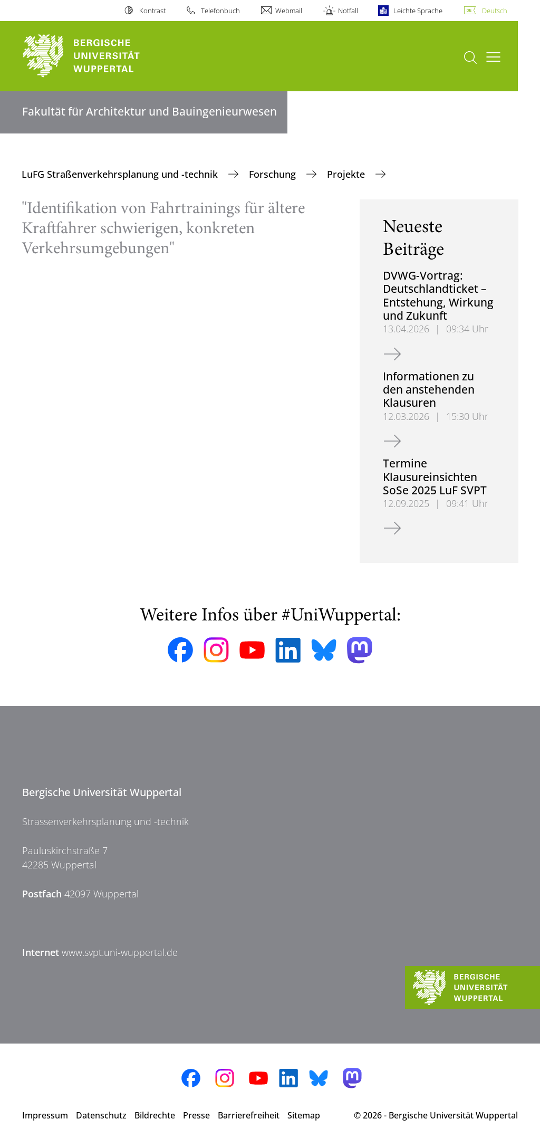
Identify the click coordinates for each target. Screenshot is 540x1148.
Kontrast (152, 10)
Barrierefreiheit (248, 1115)
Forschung (273, 174)
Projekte (347, 174)
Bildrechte (154, 1115)
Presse (196, 1115)
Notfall (348, 10)
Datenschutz (101, 1115)
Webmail (288, 10)
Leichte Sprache (417, 10)
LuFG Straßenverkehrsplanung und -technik (121, 174)
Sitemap (303, 1115)
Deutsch (494, 10)
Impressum (45, 1115)
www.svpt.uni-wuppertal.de (120, 952)
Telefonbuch (220, 10)
